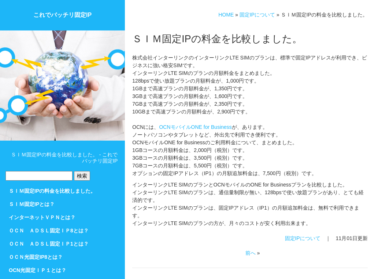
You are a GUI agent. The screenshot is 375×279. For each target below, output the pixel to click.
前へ (250, 253)
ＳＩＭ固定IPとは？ (32, 204)
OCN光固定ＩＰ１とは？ (37, 270)
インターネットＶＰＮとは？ (42, 217)
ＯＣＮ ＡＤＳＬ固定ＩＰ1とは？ (49, 244)
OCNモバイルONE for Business (195, 127)
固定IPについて (257, 15)
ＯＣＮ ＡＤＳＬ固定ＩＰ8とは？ (49, 230)
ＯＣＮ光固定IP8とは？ (36, 257)
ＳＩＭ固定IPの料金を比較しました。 (52, 191)
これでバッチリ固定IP (62, 15)
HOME (226, 15)
